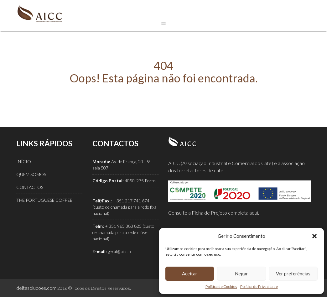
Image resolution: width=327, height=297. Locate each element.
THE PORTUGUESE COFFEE (44, 200)
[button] (314, 236)
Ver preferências (293, 273)
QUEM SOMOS (31, 174)
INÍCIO (23, 161)
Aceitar (189, 273)
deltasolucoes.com (36, 288)
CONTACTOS (29, 187)
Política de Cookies (221, 286)
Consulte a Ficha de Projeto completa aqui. (213, 213)
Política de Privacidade (259, 286)
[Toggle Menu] (163, 23)
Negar (241, 273)
